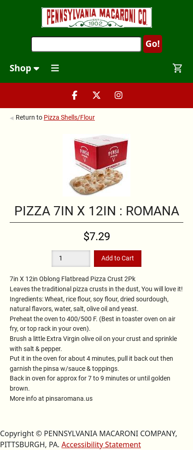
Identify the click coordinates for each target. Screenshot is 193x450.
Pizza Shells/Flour (69, 117)
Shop (24, 68)
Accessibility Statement (101, 444)
